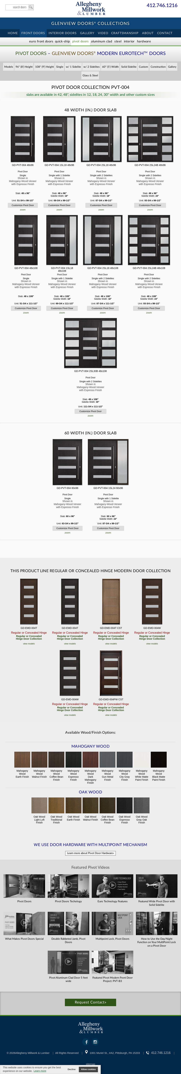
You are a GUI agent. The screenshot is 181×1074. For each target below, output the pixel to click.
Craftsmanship (124, 33)
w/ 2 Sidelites (91, 67)
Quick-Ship (62, 41)
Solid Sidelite (128, 67)
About (148, 33)
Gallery (87, 33)
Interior (129, 41)
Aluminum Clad (101, 41)
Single (59, 67)
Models (8, 67)
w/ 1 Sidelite (73, 67)
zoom (23, 209)
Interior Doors (63, 33)
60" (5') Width (110, 67)
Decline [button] (72, 1069)
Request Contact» (90, 1002)
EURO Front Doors (41, 41)
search (19, 7)
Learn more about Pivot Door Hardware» (90, 853)
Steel (117, 41)
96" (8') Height (24, 67)
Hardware (144, 41)
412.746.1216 (162, 6)
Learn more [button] (40, 1070)
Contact (165, 33)
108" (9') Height (44, 67)
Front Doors (33, 33)
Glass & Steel (90, 75)
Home (13, 33)
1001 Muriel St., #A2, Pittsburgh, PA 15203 (115, 1052)
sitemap (90, 1064)
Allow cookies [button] (88, 1069)
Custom (143, 67)
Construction (158, 67)
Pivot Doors (80, 41)
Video (103, 33)
